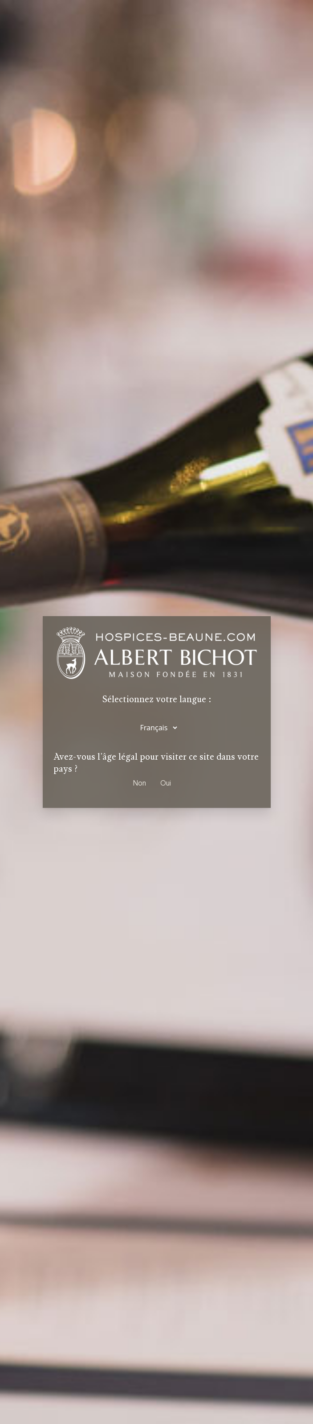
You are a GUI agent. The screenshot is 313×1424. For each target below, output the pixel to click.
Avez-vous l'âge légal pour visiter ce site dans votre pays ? (156, 763)
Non (139, 783)
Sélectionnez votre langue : (156, 700)
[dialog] (156, 712)
